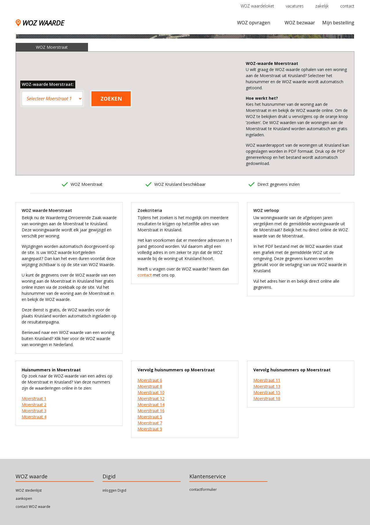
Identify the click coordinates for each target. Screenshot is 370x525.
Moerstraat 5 (150, 416)
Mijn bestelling (338, 22)
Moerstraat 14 (151, 404)
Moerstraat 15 (266, 392)
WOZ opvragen (253, 22)
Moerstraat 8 (150, 386)
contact (347, 6)
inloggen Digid (114, 490)
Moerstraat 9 (150, 429)
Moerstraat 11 (266, 380)
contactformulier (203, 489)
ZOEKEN (111, 98)
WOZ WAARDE (40, 23)
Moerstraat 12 (151, 398)
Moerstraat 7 (150, 423)
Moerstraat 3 (34, 410)
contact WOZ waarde (33, 506)
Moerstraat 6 (150, 380)
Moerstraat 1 (34, 398)
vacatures (295, 6)
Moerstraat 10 (151, 392)
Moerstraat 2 (34, 404)
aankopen (24, 498)
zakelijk (322, 6)
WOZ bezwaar (300, 22)
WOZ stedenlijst (29, 490)
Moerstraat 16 (151, 410)
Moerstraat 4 (34, 416)
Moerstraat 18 (266, 398)
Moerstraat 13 (266, 386)
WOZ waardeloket (257, 6)
